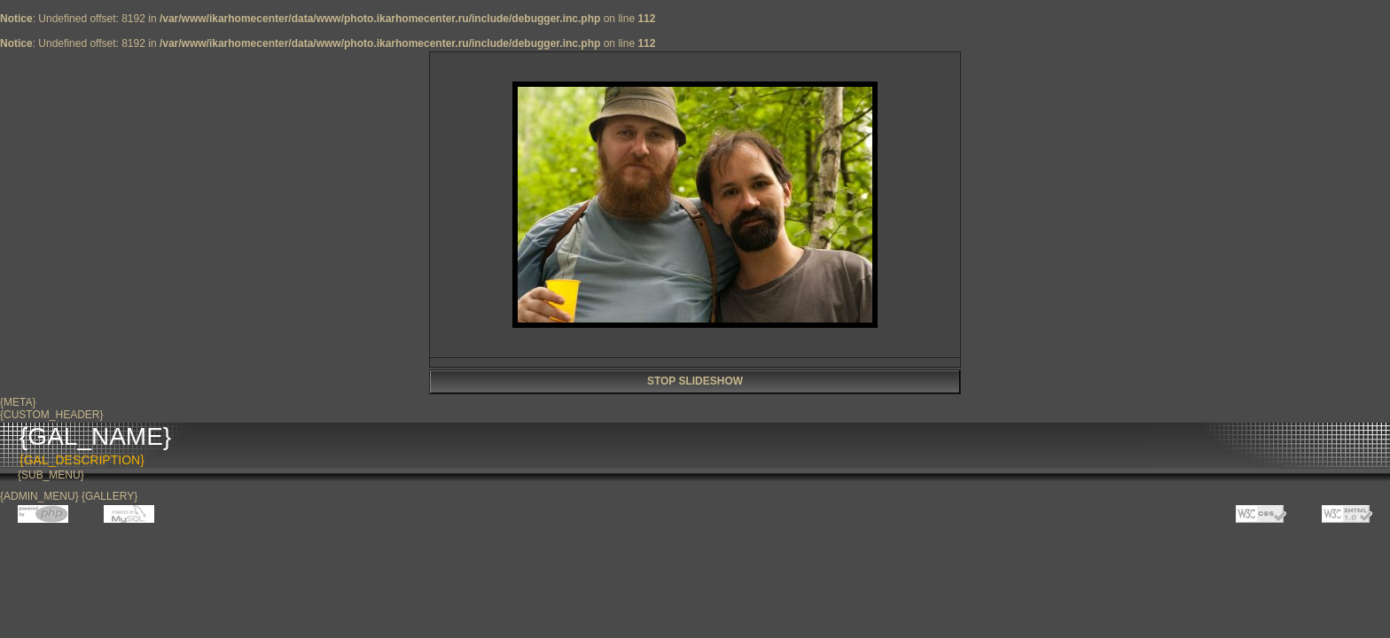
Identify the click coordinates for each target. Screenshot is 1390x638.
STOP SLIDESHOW (695, 381)
